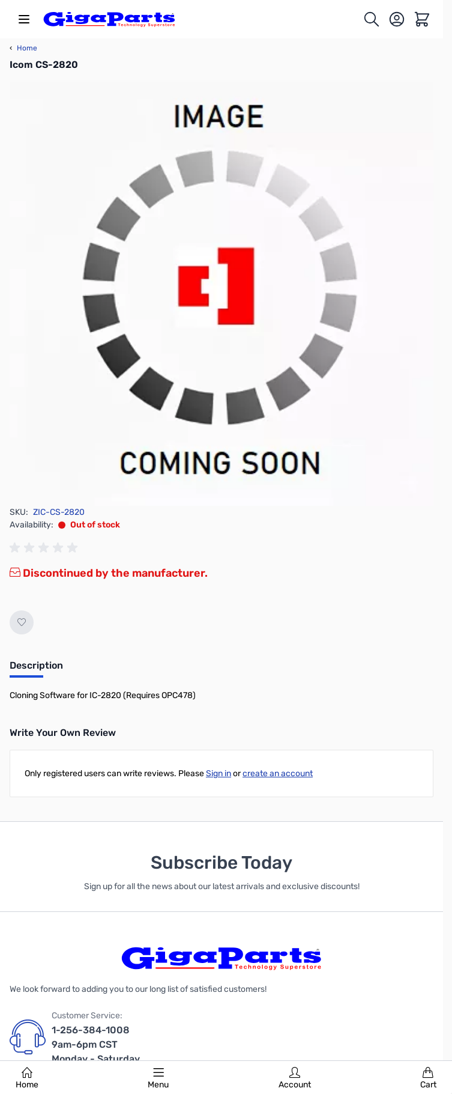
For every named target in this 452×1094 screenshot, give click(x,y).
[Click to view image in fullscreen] (221, 294)
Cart (428, 1078)
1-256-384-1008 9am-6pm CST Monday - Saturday (96, 1044)
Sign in (218, 773)
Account (295, 1078)
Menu (158, 1078)
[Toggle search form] (372, 19)
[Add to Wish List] (22, 622)
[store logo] (109, 19)
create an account (278, 773)
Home (27, 1078)
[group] (46, 548)
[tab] (36, 669)
